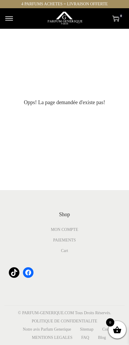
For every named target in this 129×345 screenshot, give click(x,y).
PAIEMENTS (64, 240)
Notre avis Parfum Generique (47, 329)
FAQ (85, 337)
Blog (102, 337)
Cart (64, 250)
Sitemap (86, 329)
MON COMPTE (64, 229)
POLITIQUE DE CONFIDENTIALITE (64, 321)
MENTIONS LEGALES (52, 337)
